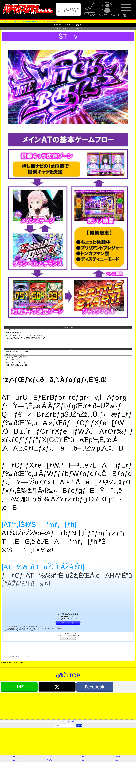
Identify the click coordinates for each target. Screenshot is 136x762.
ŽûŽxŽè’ (90, 9)
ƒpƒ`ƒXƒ (16, 756)
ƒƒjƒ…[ (126, 9)
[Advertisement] (58, 706)
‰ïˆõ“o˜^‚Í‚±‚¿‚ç (68, 623)
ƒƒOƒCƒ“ (68, 9)
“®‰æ (118, 756)
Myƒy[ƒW (107, 9)
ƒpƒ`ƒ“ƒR (49, 756)
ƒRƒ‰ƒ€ (83, 756)
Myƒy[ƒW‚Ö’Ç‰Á (68, 721)
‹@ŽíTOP (68, 675)
